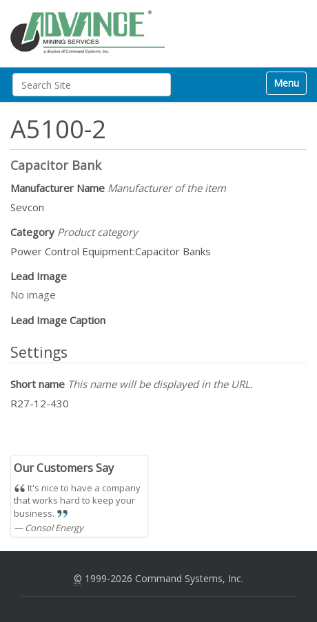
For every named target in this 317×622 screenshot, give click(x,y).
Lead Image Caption (57, 320)
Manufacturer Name (118, 188)
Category (74, 232)
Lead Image (38, 276)
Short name (131, 384)
